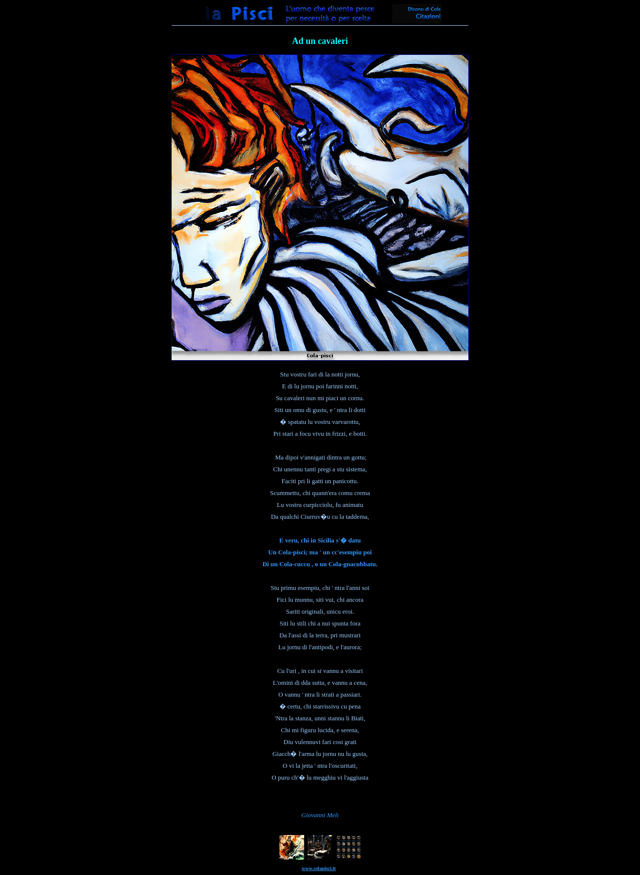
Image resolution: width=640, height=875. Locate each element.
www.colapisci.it (319, 868)
